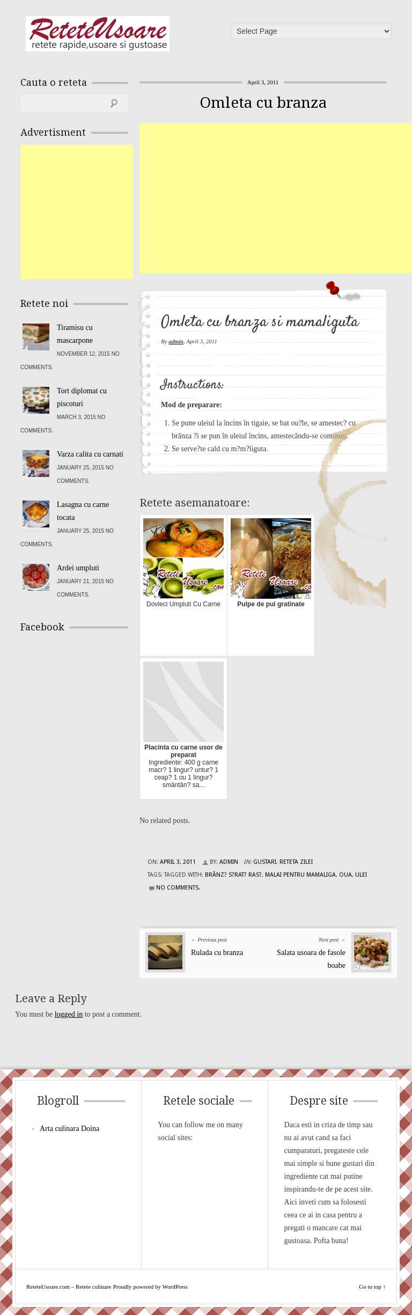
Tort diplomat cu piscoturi (82, 397)
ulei (361, 874)
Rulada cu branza (217, 953)
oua (345, 874)
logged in (69, 1014)
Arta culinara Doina (69, 1129)
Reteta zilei (296, 861)
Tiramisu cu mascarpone (75, 334)
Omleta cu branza (263, 103)
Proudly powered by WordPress (150, 1286)
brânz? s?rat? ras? (233, 874)
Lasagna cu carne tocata (83, 511)
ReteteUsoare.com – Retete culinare (98, 34)
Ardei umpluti (78, 568)
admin (175, 341)
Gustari (264, 861)
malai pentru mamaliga (300, 874)
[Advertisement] (275, 198)
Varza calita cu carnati (90, 454)
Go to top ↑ (372, 1286)
